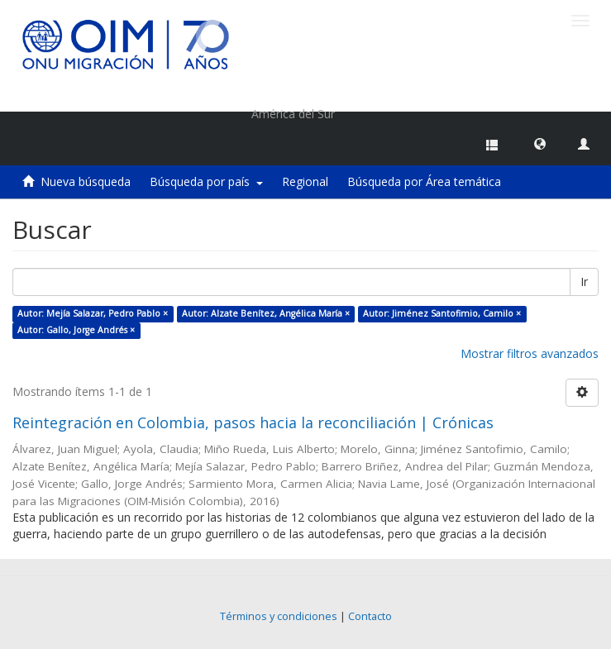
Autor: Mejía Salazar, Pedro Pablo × (92, 313)
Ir (584, 281)
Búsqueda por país (206, 181)
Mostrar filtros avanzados (530, 353)
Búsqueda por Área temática (424, 181)
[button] (540, 143)
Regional (305, 181)
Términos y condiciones (278, 616)
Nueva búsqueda (86, 181)
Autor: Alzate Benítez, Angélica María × (266, 313)
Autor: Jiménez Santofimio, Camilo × (442, 313)
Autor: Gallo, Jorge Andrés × (76, 330)
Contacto (370, 616)
